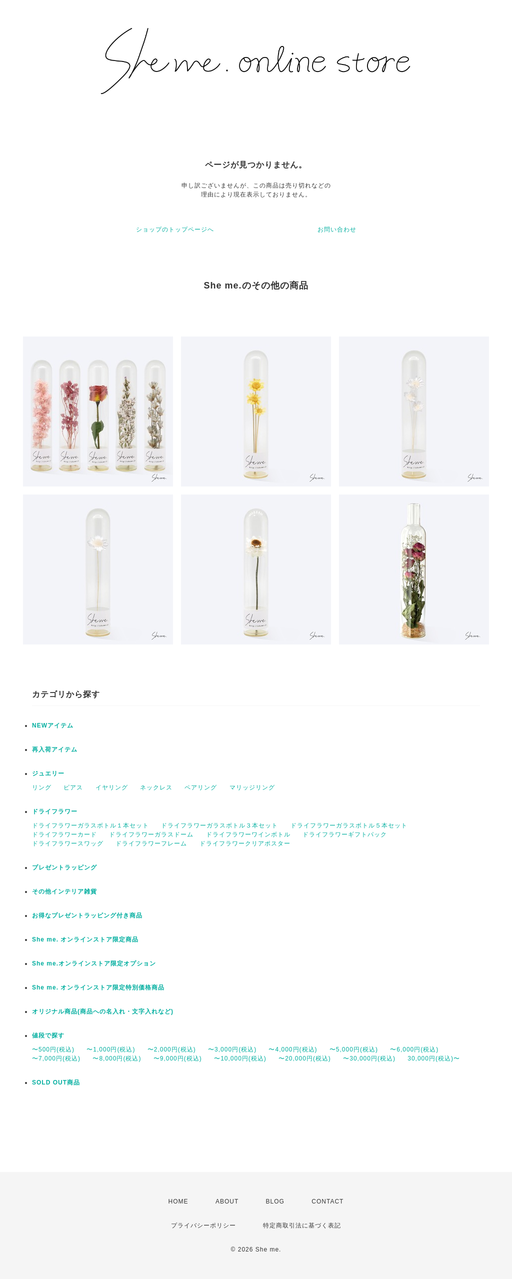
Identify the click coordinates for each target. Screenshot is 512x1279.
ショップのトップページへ (175, 229)
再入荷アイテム (55, 749)
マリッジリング (252, 787)
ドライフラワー (55, 811)
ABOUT (227, 1201)
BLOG (275, 1201)
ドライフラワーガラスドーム (151, 834)
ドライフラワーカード (64, 834)
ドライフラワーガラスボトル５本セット (349, 825)
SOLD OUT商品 (56, 1082)
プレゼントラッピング (64, 867)
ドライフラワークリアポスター (245, 843)
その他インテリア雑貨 (64, 891)
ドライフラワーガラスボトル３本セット (219, 825)
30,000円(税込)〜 (434, 1058)
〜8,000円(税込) (116, 1058)
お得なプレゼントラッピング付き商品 (87, 915)
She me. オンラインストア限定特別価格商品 (98, 987)
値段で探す (48, 1035)
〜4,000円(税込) (292, 1049)
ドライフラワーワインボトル (248, 834)
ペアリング (200, 787)
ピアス (73, 787)
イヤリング (112, 787)
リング (42, 787)
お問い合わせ (337, 229)
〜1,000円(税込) (110, 1049)
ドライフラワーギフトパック (344, 834)
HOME (178, 1201)
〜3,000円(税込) (232, 1049)
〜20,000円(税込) (304, 1058)
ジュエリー (48, 773)
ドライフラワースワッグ (68, 843)
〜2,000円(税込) (172, 1049)
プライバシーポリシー (203, 1225)
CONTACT (328, 1201)
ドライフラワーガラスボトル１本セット (90, 825)
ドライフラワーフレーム (151, 843)
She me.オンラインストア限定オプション (94, 963)
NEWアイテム (53, 725)
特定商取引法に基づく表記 (302, 1225)
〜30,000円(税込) (369, 1058)
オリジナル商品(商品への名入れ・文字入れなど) (103, 1011)
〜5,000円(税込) (354, 1049)
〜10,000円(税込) (240, 1058)
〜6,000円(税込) (414, 1049)
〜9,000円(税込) (178, 1058)
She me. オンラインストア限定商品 (85, 939)
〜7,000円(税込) (56, 1058)
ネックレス (156, 787)
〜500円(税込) (53, 1049)
